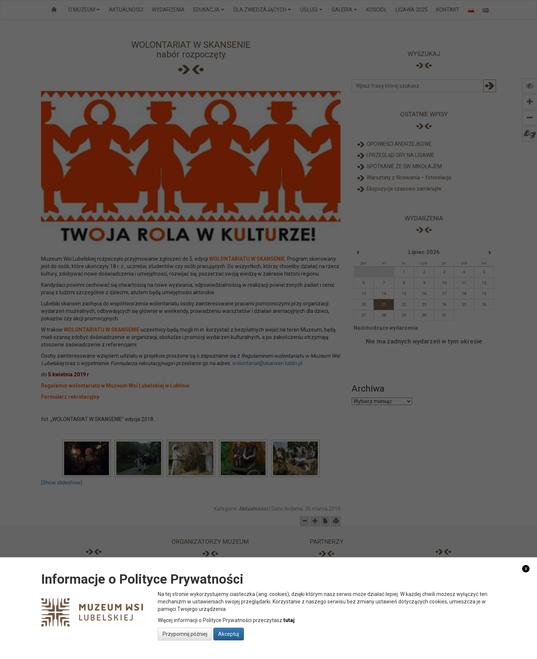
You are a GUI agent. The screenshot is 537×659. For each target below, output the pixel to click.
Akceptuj (228, 634)
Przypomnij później (185, 634)
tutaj (289, 620)
